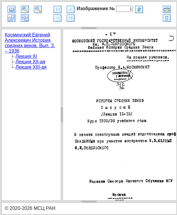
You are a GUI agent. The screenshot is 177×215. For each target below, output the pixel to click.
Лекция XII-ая (30, 61)
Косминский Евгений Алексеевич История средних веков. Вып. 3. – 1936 (30, 42)
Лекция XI (26, 56)
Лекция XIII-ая (31, 67)
